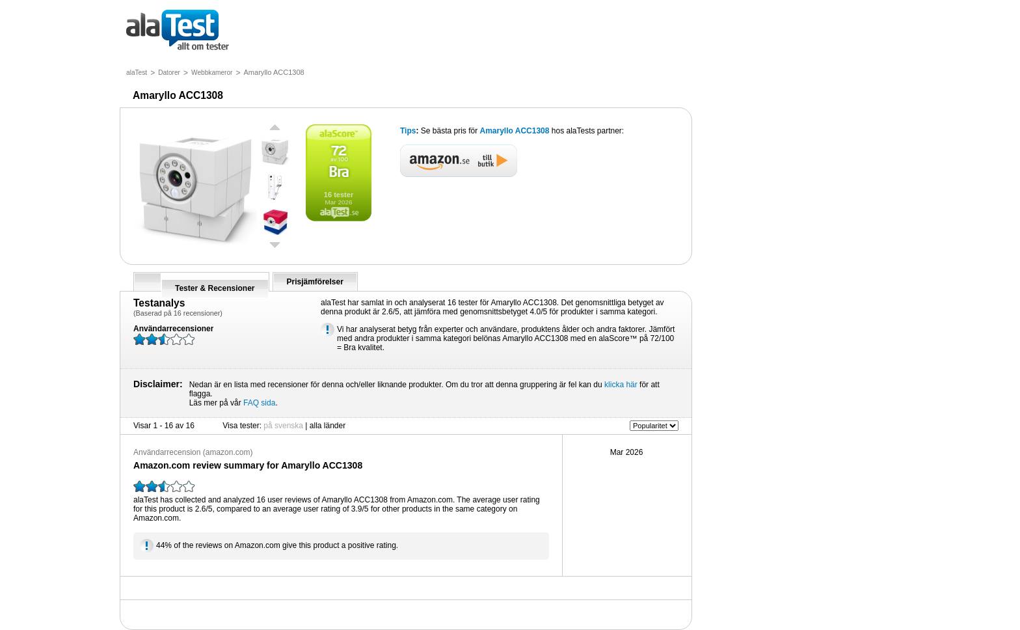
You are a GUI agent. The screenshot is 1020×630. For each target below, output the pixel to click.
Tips (408, 130)
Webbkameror (212, 72)
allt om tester (177, 31)
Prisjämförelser (315, 281)
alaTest (136, 72)
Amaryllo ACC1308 (515, 130)
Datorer (169, 72)
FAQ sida (259, 402)
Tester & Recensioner (215, 288)
